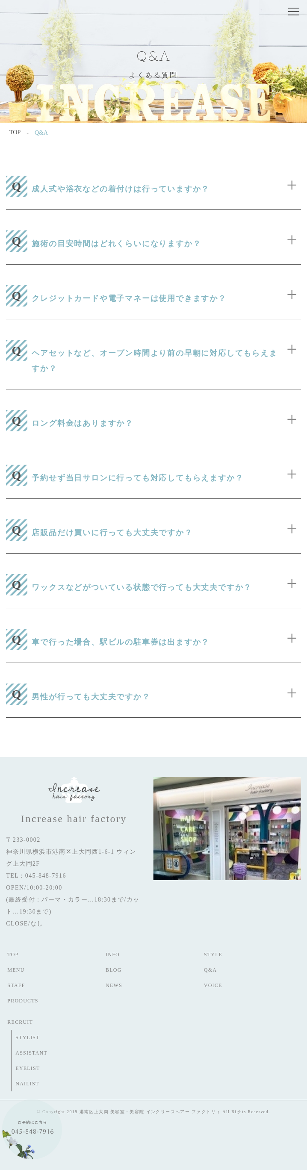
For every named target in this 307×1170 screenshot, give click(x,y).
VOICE (213, 985)
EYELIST (27, 1068)
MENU (15, 970)
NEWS (114, 985)
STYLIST (27, 1037)
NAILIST (27, 1084)
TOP (12, 955)
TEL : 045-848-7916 (36, 875)
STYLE (213, 955)
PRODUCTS (22, 1001)
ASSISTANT (31, 1053)
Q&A (210, 970)
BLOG (113, 970)
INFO (113, 955)
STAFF (16, 985)
